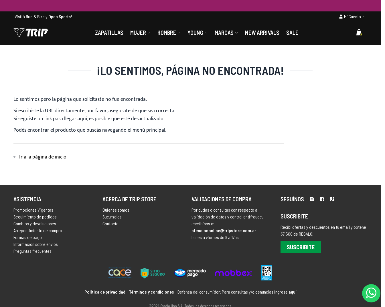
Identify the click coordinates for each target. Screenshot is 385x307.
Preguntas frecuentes (32, 251)
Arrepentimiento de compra (37, 230)
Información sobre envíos (35, 244)
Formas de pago (27, 237)
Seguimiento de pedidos (35, 216)
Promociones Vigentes (33, 209)
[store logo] (30, 32)
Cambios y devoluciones (34, 223)
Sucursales (112, 216)
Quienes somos (115, 209)
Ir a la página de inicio (42, 157)
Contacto (110, 223)
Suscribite (301, 247)
